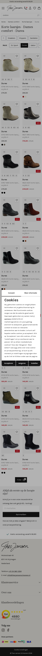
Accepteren (8, 363)
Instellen (34, 363)
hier (15, 348)
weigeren (22, 363)
